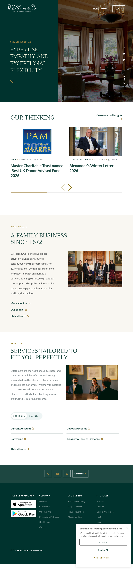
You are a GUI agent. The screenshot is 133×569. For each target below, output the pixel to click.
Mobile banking (75, 517)
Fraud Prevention (76, 511)
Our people (19, 309)
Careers (42, 527)
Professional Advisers (49, 517)
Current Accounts (22, 428)
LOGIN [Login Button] (119, 9)
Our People (44, 506)
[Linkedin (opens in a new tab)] (124, 60)
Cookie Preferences (105, 511)
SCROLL (124, 79)
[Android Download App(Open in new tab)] (23, 513)
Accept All (103, 542)
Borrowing (18, 438)
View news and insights (109, 117)
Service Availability (76, 501)
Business (34, 416)
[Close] (127, 528)
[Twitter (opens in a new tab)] (124, 54)
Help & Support (75, 506)
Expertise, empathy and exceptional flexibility (29, 64)
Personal (19, 416)
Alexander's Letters (80, 160)
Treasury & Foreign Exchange (84, 438)
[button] (70, 187)
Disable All (103, 550)
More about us (20, 303)
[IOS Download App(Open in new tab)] (23, 503)
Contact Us (80, 473)
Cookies (100, 506)
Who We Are (45, 511)
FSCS (99, 517)
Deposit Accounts (78, 428)
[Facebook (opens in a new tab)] (124, 48)
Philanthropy (20, 316)
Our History (44, 522)
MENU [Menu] (98, 8)
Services (43, 501)
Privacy (100, 501)
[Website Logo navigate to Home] (22, 8)
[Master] (37, 152)
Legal (99, 522)
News (13, 160)
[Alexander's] (95, 150)
